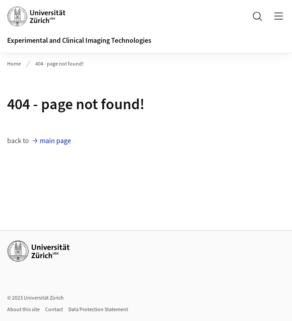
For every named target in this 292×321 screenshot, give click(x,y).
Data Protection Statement (98, 309)
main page (55, 141)
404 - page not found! (59, 64)
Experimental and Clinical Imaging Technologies (79, 40)
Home (14, 64)
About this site (23, 309)
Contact (54, 309)
